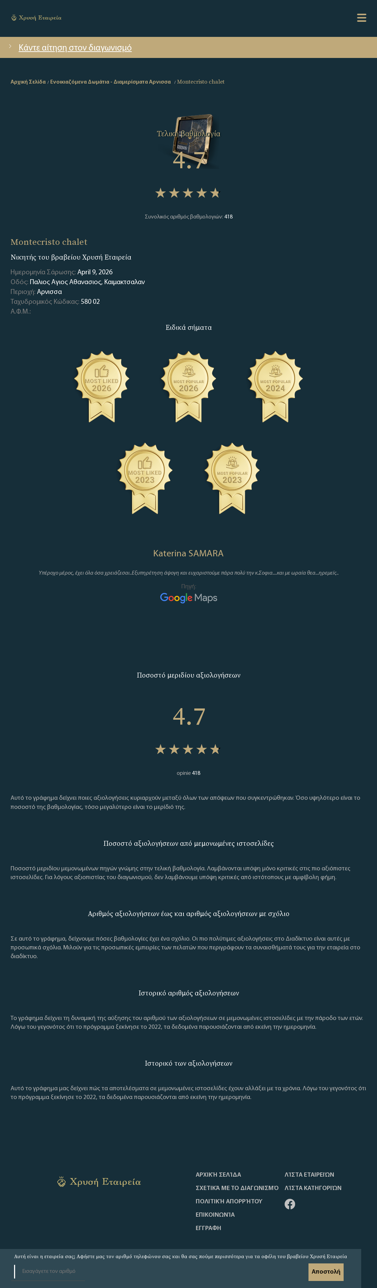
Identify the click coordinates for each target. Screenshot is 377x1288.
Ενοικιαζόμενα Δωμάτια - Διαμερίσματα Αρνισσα (110, 82)
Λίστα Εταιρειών (309, 1175)
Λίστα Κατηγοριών (313, 1188)
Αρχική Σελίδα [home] (28, 82)
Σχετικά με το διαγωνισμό (237, 1188)
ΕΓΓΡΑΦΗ (208, 1228)
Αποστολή (326, 1272)
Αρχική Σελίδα (218, 1175)
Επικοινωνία (215, 1215)
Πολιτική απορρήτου (229, 1202)
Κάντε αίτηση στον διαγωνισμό (69, 48)
